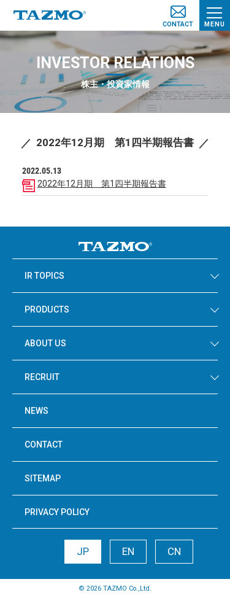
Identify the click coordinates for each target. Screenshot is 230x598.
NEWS (36, 411)
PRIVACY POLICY (57, 512)
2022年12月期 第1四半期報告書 (101, 183)
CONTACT (44, 444)
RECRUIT (42, 377)
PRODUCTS (47, 309)
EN (128, 551)
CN (174, 551)
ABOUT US (45, 343)
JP (83, 551)
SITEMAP (43, 478)
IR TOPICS (44, 276)
